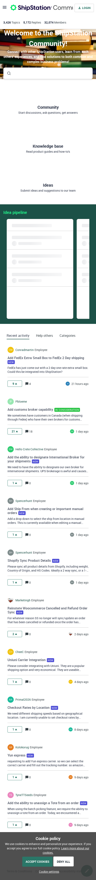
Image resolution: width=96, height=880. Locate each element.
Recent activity (18, 335)
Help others (44, 335)
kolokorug (22, 747)
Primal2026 (23, 699)
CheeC (19, 651)
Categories (67, 335)
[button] (48, 872)
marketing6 (22, 600)
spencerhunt (23, 500)
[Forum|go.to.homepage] (39, 8)
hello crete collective (29, 449)
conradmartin (24, 349)
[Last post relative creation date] (80, 384)
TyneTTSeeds (24, 795)
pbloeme (21, 401)
